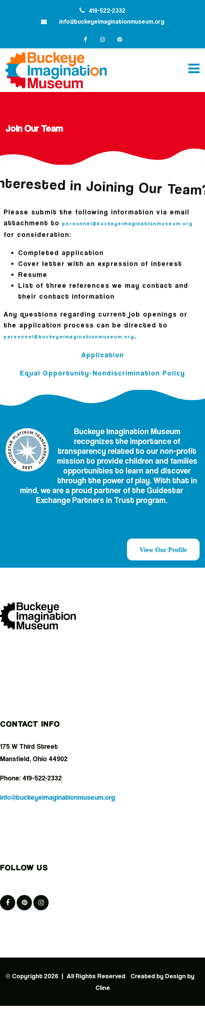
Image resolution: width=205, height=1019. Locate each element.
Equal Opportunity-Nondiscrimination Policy (102, 371)
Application (102, 353)
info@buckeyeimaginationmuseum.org (111, 21)
